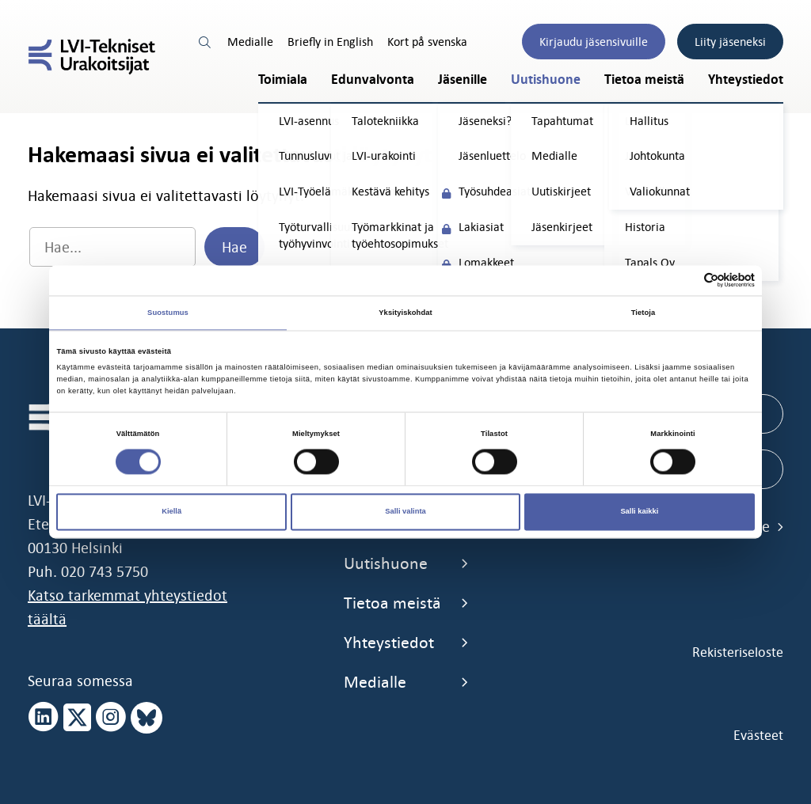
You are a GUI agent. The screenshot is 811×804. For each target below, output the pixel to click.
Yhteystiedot (745, 79)
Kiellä (171, 512)
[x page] (77, 718)
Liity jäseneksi (730, 41)
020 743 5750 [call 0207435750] (104, 571)
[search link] (206, 41)
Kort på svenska (427, 41)
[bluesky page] (146, 718)
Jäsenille (462, 79)
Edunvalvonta (372, 79)
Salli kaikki (639, 512)
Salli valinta (405, 512)
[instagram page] (111, 718)
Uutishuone (546, 79)
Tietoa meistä (644, 79)
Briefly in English (330, 41)
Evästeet (758, 735)
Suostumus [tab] (167, 313)
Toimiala (282, 79)
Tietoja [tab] (643, 313)
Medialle (250, 41)
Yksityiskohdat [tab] (405, 313)
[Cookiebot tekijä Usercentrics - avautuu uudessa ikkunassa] (685, 280)
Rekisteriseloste (737, 652)
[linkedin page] (43, 718)
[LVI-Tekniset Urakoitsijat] (92, 56)
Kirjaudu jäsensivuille (593, 41)
